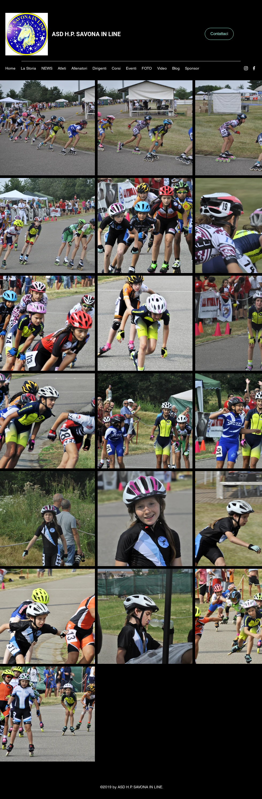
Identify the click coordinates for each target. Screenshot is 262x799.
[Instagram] (246, 68)
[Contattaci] (219, 34)
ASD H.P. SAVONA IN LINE (86, 34)
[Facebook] (254, 68)
